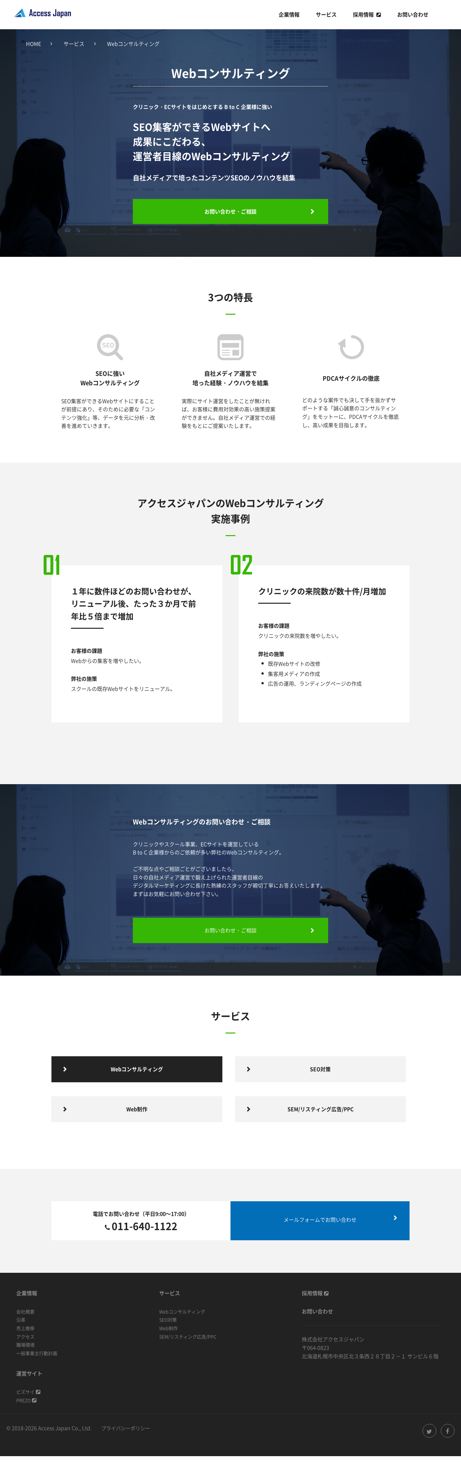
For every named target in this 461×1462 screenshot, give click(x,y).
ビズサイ (28, 1397)
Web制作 (168, 1334)
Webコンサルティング (182, 1317)
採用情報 (363, 14)
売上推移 (25, 1334)
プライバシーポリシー (127, 1434)
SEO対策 (168, 1326)
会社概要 (25, 1317)
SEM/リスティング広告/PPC (188, 1342)
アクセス (25, 1342)
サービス (326, 14)
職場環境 (25, 1350)
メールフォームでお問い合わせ (320, 1226)
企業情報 (289, 14)
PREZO (26, 1406)
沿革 (20, 1326)
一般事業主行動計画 (36, 1359)
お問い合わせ (412, 14)
